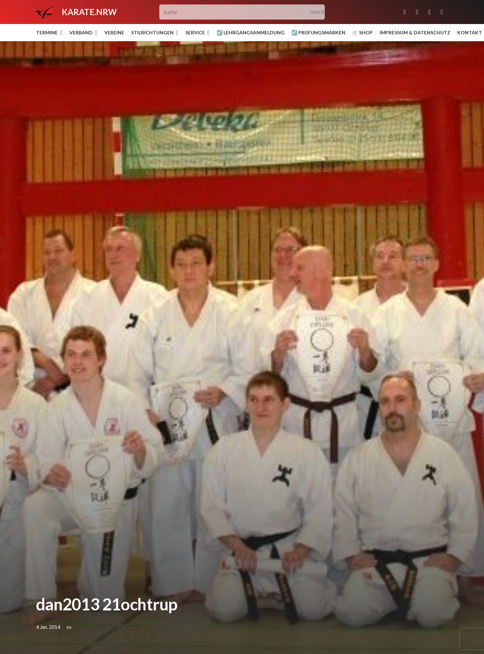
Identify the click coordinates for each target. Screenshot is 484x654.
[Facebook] (417, 12)
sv (69, 627)
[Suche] (242, 12)
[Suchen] (317, 12)
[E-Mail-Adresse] (405, 12)
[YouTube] (442, 12)
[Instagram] (429, 12)
